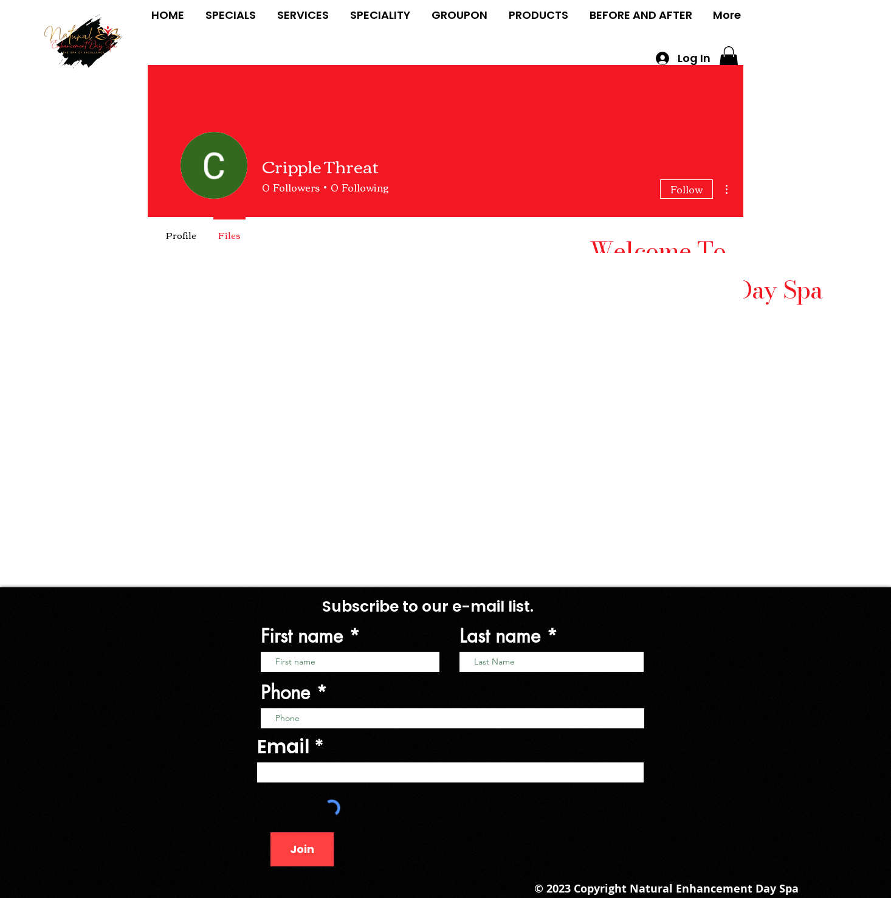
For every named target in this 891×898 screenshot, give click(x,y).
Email (283, 746)
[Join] (302, 849)
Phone (285, 692)
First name (302, 636)
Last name (499, 636)
